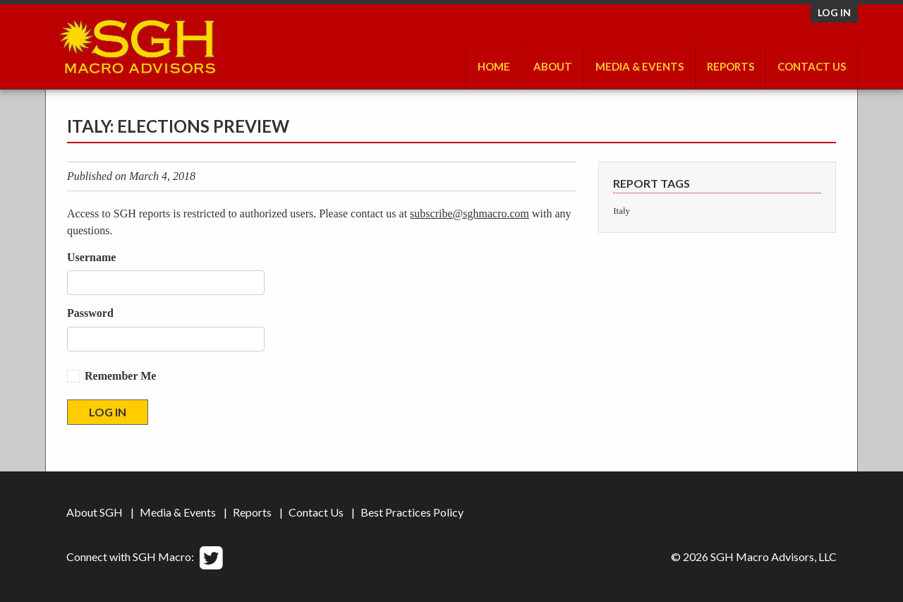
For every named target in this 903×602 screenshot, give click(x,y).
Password (90, 313)
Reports (730, 66)
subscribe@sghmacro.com (469, 213)
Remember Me (120, 376)
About (552, 66)
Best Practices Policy (411, 512)
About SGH (94, 512)
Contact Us (811, 66)
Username (91, 257)
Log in (834, 12)
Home (494, 66)
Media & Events (639, 66)
